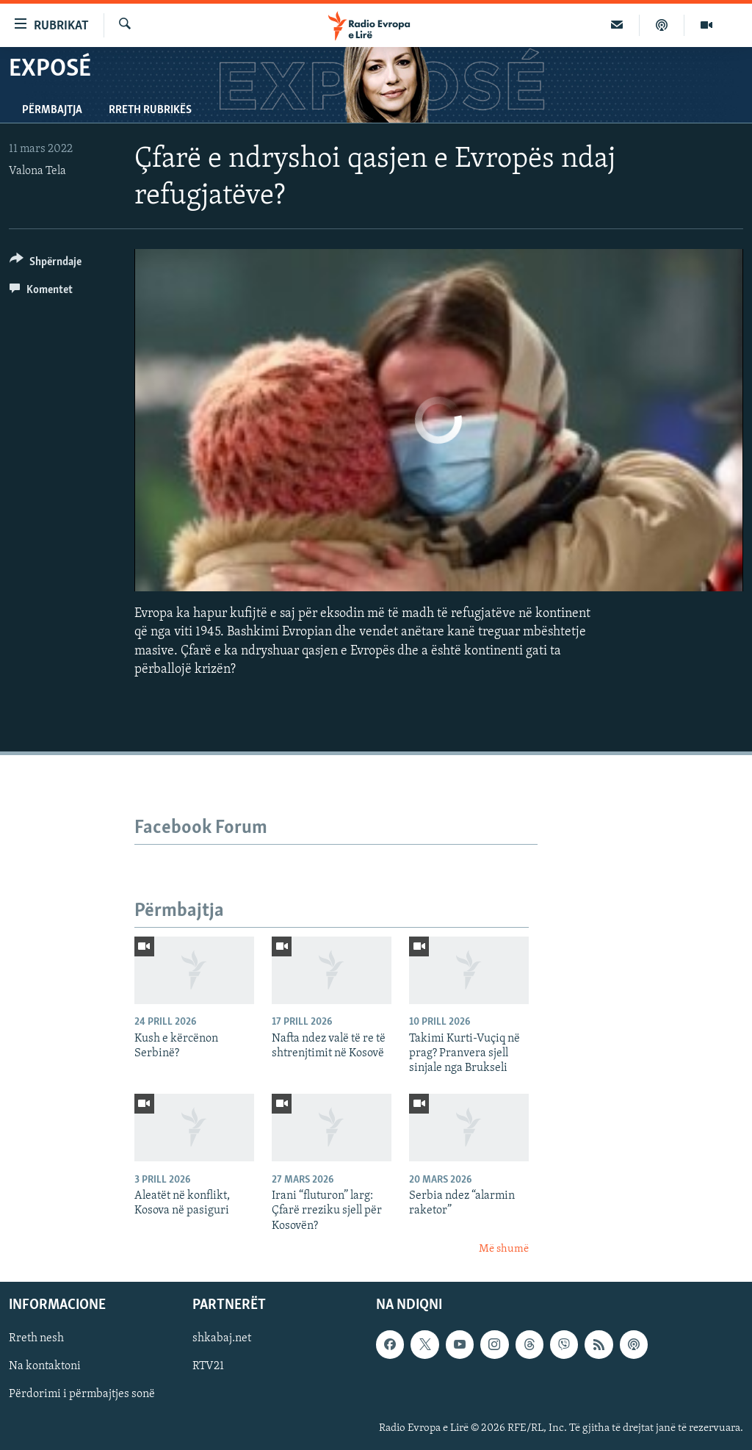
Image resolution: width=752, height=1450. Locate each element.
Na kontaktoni (45, 1367)
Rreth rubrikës (150, 110)
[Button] (46, 264)
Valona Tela (37, 171)
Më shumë (504, 1249)
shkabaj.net (221, 1339)
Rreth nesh (36, 1339)
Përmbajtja (52, 110)
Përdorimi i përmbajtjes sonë (82, 1395)
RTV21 (208, 1367)
